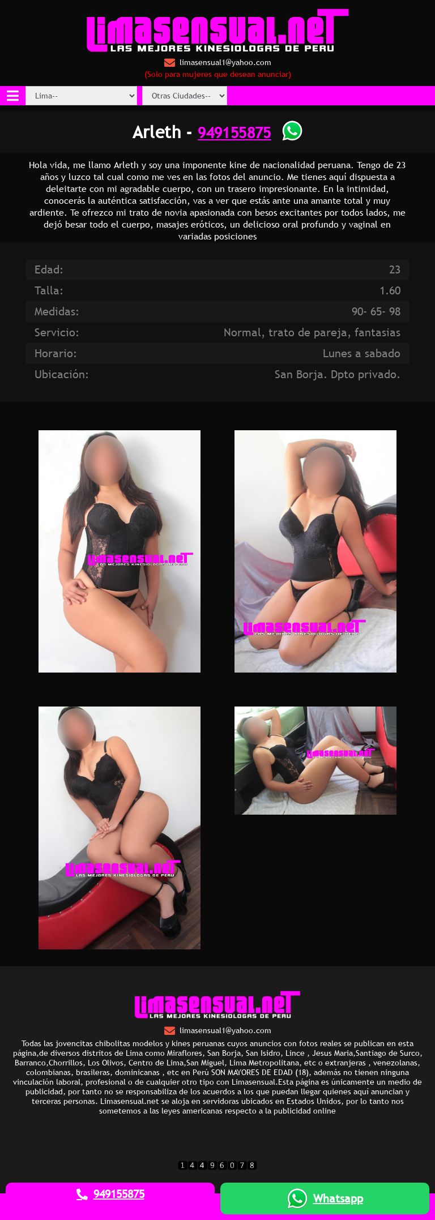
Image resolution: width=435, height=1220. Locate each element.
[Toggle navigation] (12, 96)
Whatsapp (325, 1198)
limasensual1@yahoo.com (217, 62)
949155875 (234, 132)
